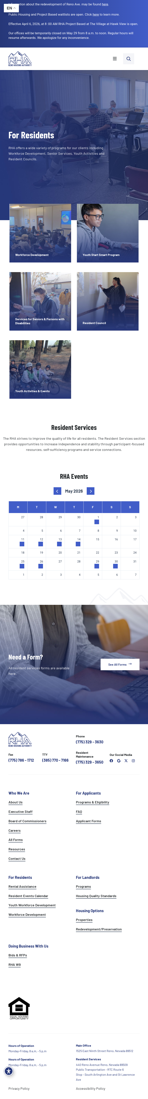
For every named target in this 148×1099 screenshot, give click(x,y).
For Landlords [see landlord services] (87, 877)
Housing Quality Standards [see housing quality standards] (96, 896)
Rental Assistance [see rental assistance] (22, 886)
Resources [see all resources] (16, 849)
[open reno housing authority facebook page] (111, 760)
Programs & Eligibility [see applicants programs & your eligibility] (92, 802)
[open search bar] (128, 58)
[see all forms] (120, 664)
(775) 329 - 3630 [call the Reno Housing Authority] (89, 742)
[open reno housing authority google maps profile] (118, 760)
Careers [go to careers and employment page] (14, 830)
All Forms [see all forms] (15, 839)
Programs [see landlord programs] (83, 886)
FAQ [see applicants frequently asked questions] (79, 811)
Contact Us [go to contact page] (16, 858)
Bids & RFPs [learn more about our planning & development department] (17, 955)
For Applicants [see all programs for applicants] (88, 793)
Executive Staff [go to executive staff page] (20, 811)
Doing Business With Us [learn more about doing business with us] (28, 946)
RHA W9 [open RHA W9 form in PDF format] (14, 964)
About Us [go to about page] (15, 802)
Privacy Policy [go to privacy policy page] (18, 1088)
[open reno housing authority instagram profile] (133, 760)
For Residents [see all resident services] (20, 877)
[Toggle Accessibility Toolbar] (8, 1071)
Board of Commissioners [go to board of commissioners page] (27, 821)
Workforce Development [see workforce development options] (27, 914)
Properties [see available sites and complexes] (84, 920)
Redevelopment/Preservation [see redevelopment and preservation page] (99, 929)
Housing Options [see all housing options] (90, 910)
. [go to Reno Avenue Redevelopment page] (105, 4)
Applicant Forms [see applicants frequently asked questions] (88, 821)
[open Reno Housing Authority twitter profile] (126, 760)
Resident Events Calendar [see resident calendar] (28, 896)
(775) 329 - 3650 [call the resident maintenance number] (89, 762)
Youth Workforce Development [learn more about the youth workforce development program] (32, 905)
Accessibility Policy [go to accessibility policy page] (90, 1088)
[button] (79, 59)
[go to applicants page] (96, 14)
